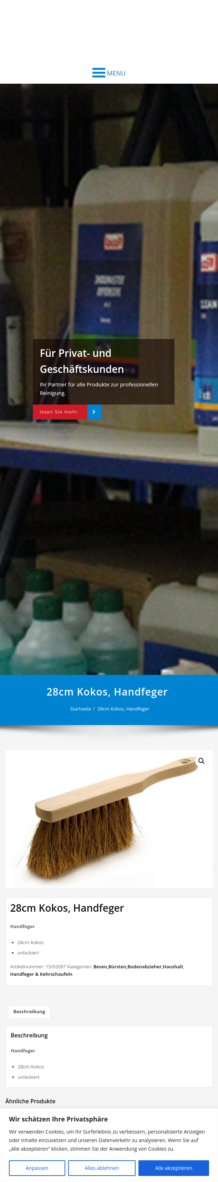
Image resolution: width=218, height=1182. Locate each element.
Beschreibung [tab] (29, 1011)
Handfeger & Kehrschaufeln (41, 974)
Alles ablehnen (102, 1168)
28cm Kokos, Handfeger (126, 708)
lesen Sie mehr (59, 412)
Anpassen (37, 1168)
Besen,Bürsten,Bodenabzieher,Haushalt (138, 966)
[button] (116, 73)
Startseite (83, 708)
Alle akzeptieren (173, 1168)
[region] (109, 1145)
